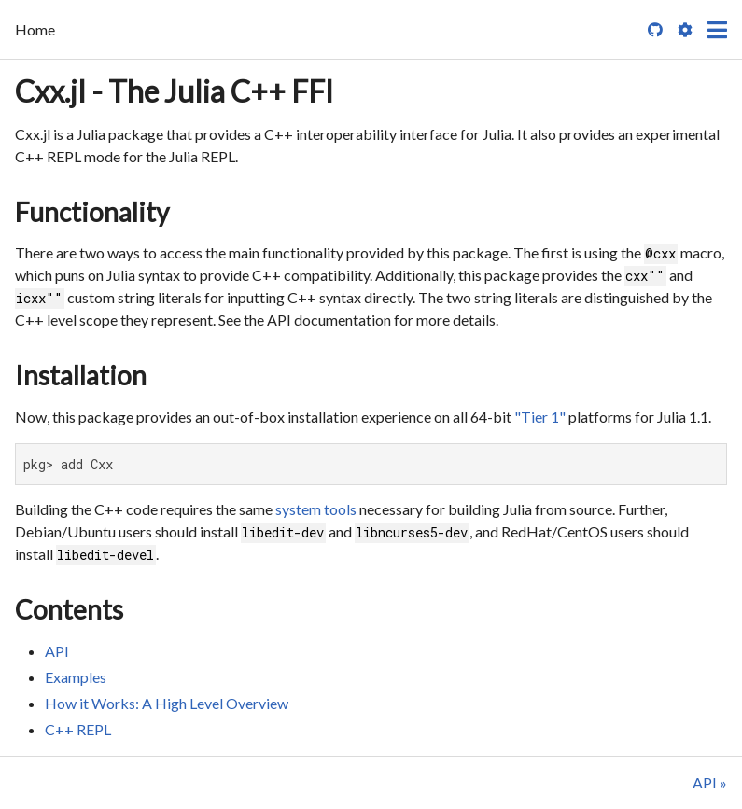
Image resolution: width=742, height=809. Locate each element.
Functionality (92, 212)
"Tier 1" (540, 416)
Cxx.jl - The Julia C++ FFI (174, 91)
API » (710, 782)
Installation (81, 375)
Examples (75, 677)
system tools (316, 509)
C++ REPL (78, 729)
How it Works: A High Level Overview (166, 703)
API (57, 651)
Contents (69, 609)
